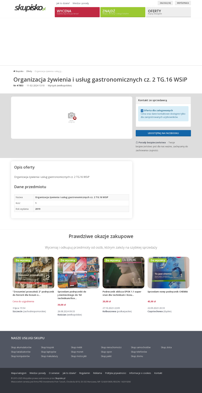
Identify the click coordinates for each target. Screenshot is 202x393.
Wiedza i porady (81, 3)
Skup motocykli (78, 356)
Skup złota (166, 347)
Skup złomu (137, 356)
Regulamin (84, 373)
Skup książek (47, 347)
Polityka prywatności (115, 373)
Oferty (168, 12)
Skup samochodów (141, 347)
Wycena (77, 12)
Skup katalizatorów (20, 351)
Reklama (97, 373)
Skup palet (106, 356)
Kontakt (158, 373)
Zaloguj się (165, 3)
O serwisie (54, 373)
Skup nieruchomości (111, 347)
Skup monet (77, 351)
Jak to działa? (63, 3)
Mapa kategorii (18, 373)
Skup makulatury (49, 356)
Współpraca (183, 3)
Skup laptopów (48, 351)
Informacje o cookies (140, 373)
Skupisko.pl (60, 378)
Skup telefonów (139, 351)
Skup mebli (76, 347)
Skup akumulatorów (21, 347)
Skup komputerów (20, 356)
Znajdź (122, 12)
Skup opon (106, 351)
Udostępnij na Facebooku (163, 133)
